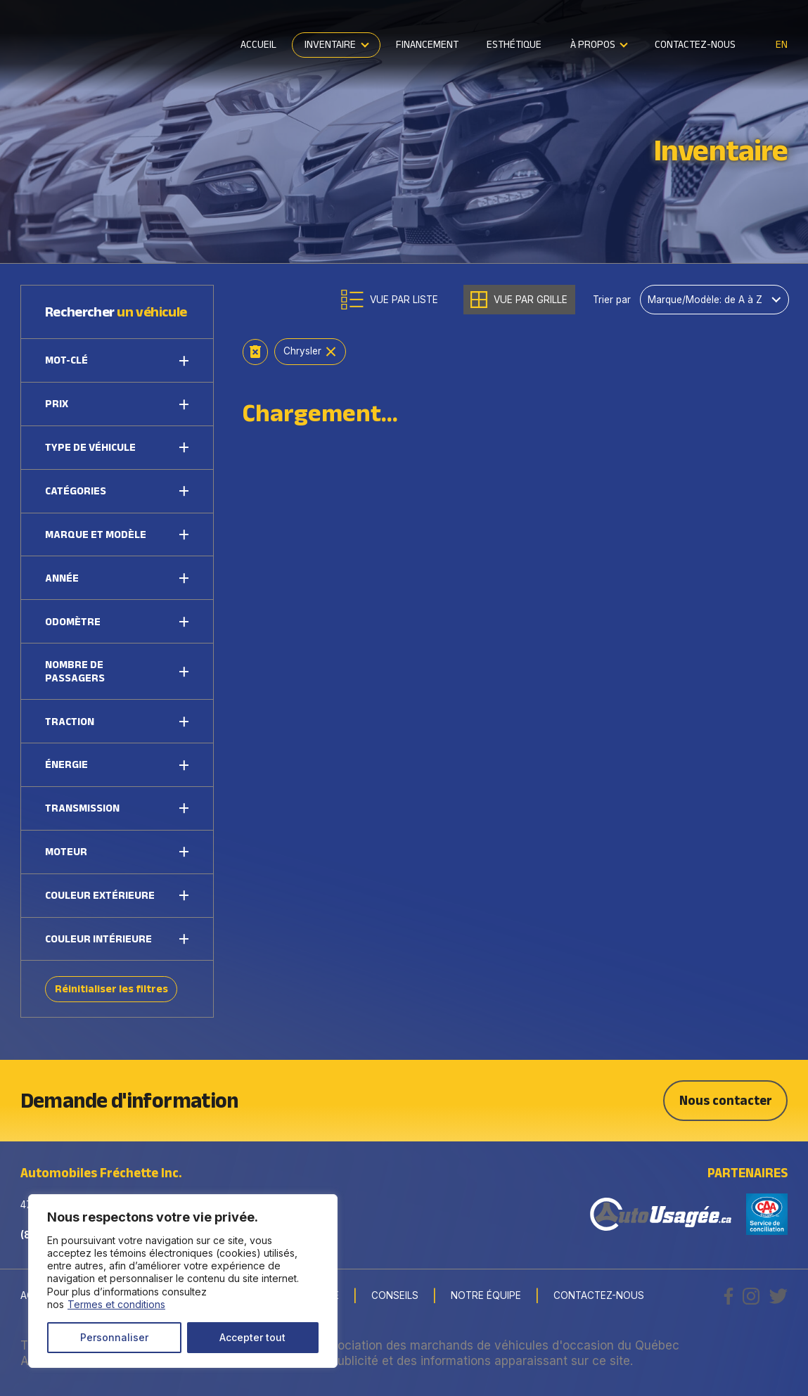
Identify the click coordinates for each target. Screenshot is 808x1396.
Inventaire (330, 44)
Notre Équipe (486, 1296)
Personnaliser (114, 1337)
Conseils (394, 1296)
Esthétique (514, 44)
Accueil (258, 44)
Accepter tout (252, 1337)
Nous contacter (725, 1100)
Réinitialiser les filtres (111, 988)
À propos (592, 44)
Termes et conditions (116, 1304)
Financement (427, 44)
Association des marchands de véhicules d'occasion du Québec (497, 1345)
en (782, 44)
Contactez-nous (695, 44)
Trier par (612, 300)
